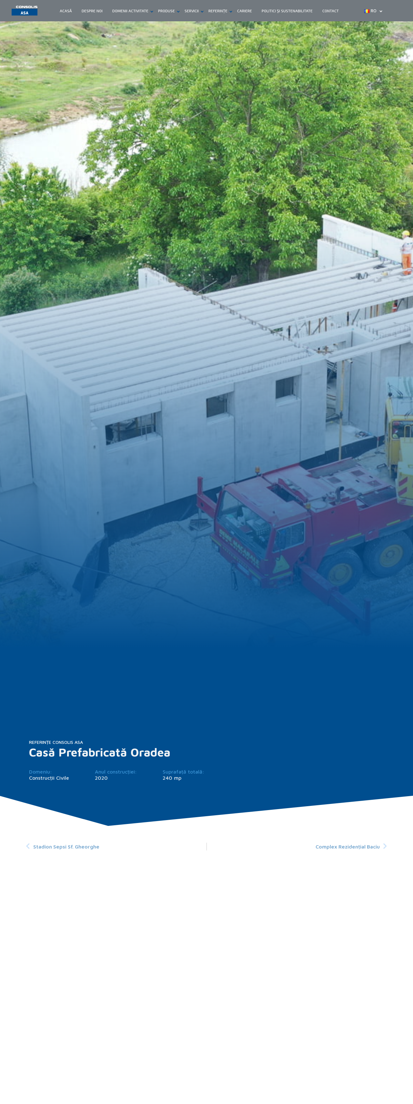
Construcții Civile (49, 778)
